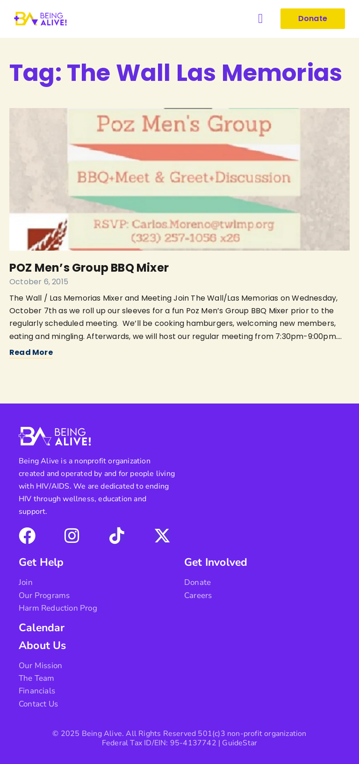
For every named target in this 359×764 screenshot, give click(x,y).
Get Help (41, 562)
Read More (31, 352)
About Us (42, 645)
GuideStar (239, 743)
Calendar (42, 627)
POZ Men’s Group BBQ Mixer (89, 267)
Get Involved (215, 562)
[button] (260, 19)
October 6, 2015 (38, 281)
